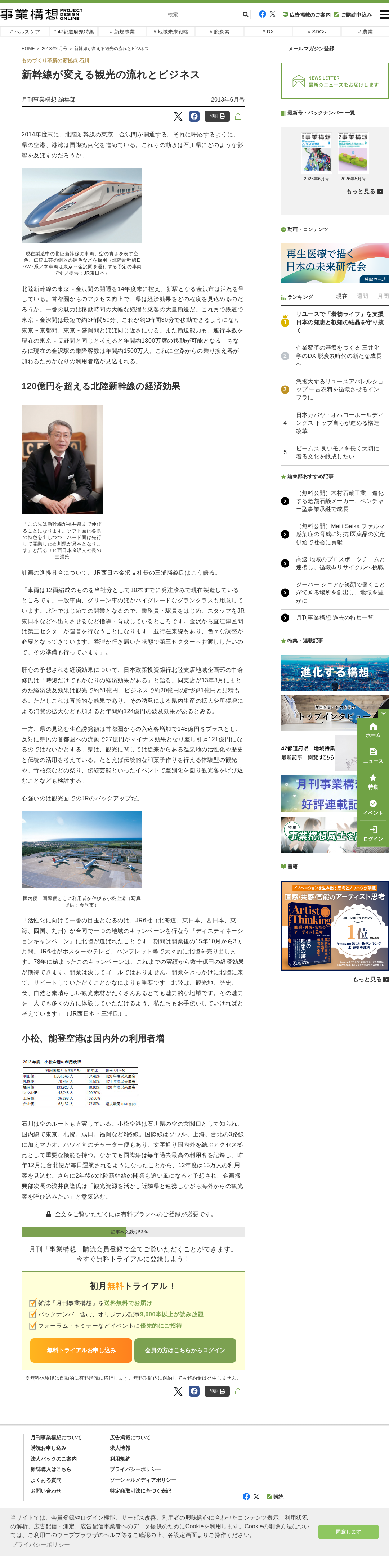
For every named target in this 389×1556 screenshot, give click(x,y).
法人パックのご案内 (54, 1458)
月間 (383, 487)
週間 (362, 487)
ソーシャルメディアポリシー (143, 1480)
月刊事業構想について (56, 1437)
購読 (275, 1496)
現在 (342, 487)
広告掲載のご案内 (307, 14)
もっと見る (360, 382)
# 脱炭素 (219, 32)
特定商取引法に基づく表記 (140, 1490)
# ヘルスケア (25, 32)
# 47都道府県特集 (73, 32)
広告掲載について (130, 1437)
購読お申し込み (48, 1448)
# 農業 (365, 32)
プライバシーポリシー (135, 1469)
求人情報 (120, 1448)
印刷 (217, 116)
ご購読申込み (353, 14)
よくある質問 (46, 1480)
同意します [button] (348, 1532)
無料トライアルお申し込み (81, 1350)
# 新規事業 (122, 32)
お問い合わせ (46, 1490)
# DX (268, 32)
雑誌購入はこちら (51, 1469)
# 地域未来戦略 (170, 32)
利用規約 (120, 1458)
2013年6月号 (228, 99)
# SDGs (317, 32)
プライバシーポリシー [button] (41, 1545)
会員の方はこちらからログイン (185, 1350)
